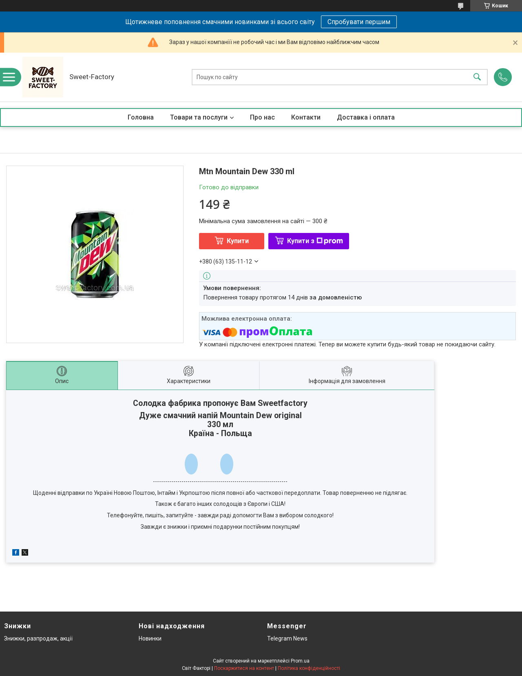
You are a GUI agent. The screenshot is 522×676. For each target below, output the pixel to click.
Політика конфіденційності (309, 668)
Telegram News (287, 638)
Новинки (150, 638)
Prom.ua (300, 661)
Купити (238, 241)
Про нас (262, 117)
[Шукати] (477, 77)
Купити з (315, 241)
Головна (141, 117)
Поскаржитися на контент (244, 668)
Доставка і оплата (366, 117)
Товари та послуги (199, 117)
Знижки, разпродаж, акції (38, 638)
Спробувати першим (358, 22)
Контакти (306, 117)
